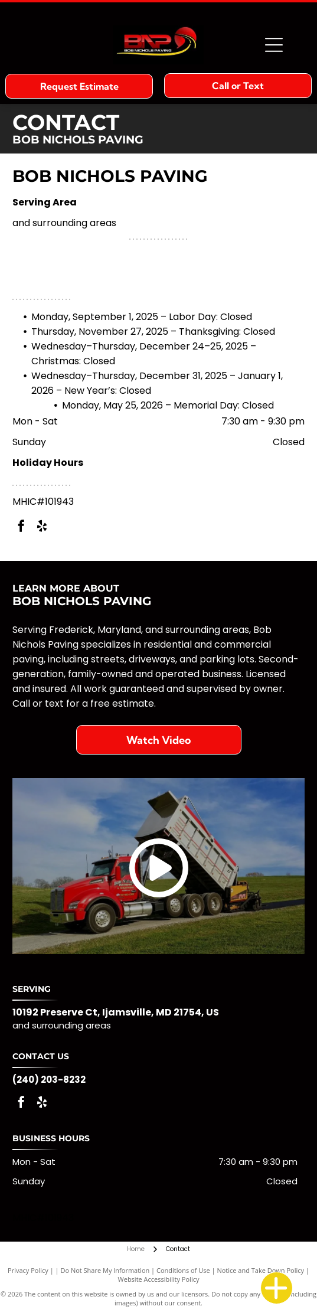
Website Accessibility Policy (159, 1279)
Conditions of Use (183, 1270)
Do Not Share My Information (104, 1270)
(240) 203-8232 (49, 1079)
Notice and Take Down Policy (260, 1270)
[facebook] (21, 527)
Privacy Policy (28, 1270)
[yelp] (42, 527)
